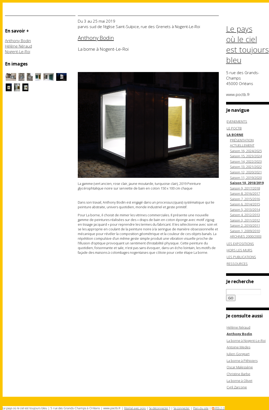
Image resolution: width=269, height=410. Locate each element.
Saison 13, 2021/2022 (246, 166)
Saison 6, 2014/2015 (245, 204)
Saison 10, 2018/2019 (247, 182)
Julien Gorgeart (238, 354)
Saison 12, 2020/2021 (246, 172)
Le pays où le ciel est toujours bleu (247, 44)
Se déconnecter (158, 408)
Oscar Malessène (240, 367)
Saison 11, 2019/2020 (246, 177)
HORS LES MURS (239, 250)
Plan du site (200, 408)
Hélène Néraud (18, 46)
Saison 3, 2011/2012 (245, 220)
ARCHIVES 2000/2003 (245, 236)
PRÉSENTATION (242, 140)
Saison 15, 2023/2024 (246, 156)
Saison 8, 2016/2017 (245, 193)
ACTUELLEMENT (242, 145)
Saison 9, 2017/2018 (245, 188)
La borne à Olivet (239, 380)
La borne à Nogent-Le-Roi (246, 340)
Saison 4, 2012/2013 (245, 214)
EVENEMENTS (237, 121)
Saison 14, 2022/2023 (246, 161)
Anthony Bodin (18, 40)
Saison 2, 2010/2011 (245, 225)
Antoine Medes (238, 347)
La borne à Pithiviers (242, 360)
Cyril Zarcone (237, 387)
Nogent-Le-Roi (17, 51)
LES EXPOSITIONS (240, 243)
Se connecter (182, 408)
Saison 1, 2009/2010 (245, 231)
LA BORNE (235, 134)
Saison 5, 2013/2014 (245, 209)
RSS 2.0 (218, 408)
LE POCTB (234, 128)
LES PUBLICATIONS (241, 257)
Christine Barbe (238, 374)
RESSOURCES (237, 263)
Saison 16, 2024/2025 (246, 150)
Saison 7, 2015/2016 (245, 199)
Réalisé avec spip (135, 408)
